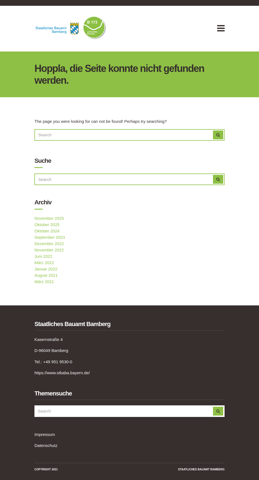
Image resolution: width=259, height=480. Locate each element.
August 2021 (46, 275)
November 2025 (49, 218)
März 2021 (44, 281)
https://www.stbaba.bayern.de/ (62, 372)
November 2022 (49, 250)
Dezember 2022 (49, 243)
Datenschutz (45, 445)
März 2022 (44, 262)
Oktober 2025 (47, 224)
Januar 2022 (45, 269)
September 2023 (49, 237)
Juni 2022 (43, 256)
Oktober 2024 (47, 231)
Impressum (44, 434)
